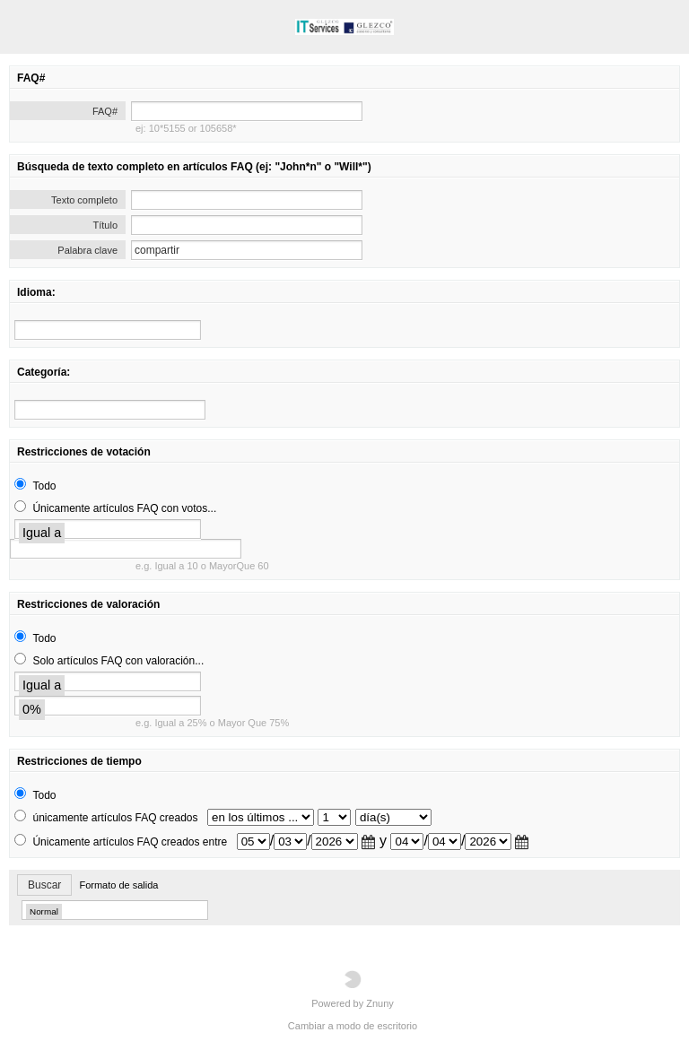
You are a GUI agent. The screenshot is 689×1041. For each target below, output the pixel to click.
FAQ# (105, 111)
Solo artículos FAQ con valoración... (118, 661)
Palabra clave (87, 250)
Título (105, 225)
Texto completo (84, 200)
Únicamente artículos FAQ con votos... (124, 508)
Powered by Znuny (352, 989)
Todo (44, 486)
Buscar (44, 885)
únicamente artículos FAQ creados (114, 817)
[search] (107, 330)
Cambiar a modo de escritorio (352, 1025)
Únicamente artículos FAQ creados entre (129, 842)
